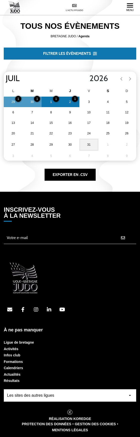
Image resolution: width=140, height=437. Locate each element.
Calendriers (13, 368)
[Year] (85, 79)
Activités (11, 349)
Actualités (12, 374)
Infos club (12, 355)
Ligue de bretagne (19, 342)
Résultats (12, 381)
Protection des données (46, 424)
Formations (13, 362)
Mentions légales (70, 430)
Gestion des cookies (95, 424)
